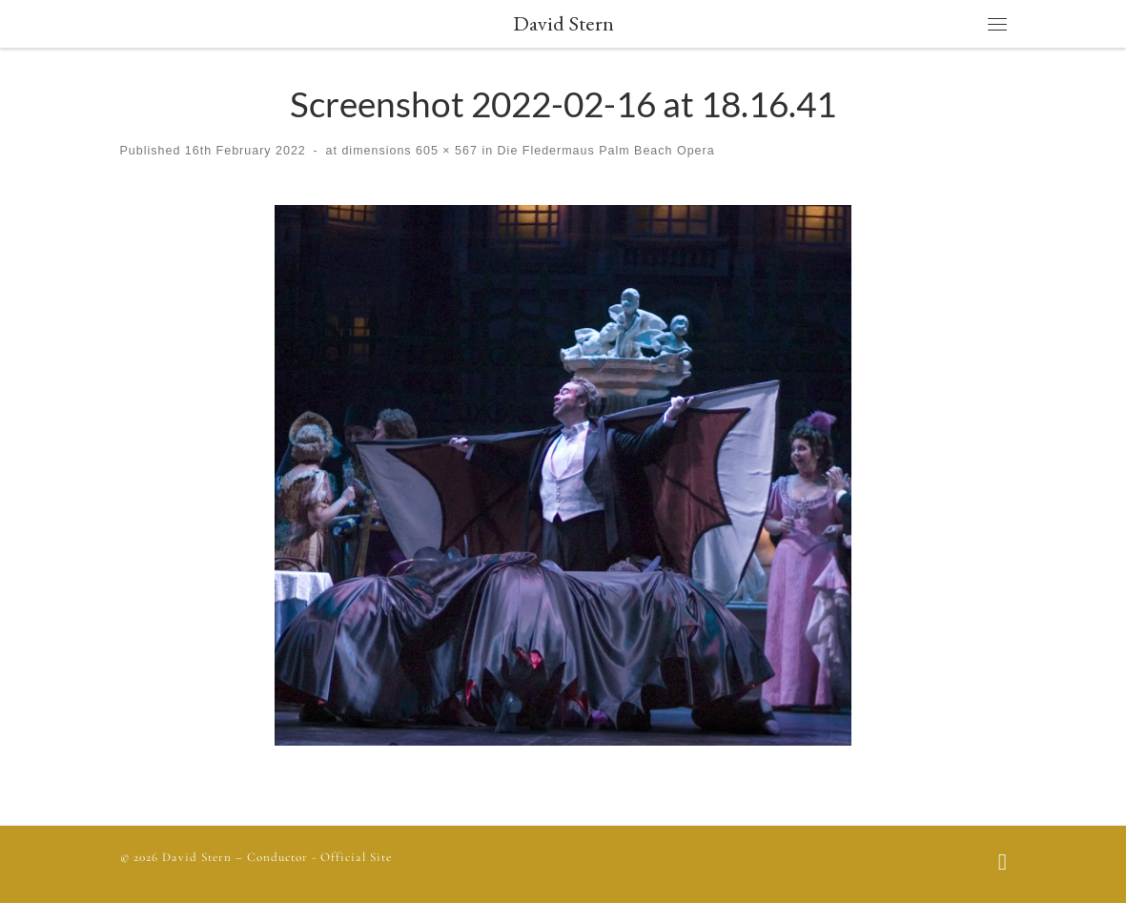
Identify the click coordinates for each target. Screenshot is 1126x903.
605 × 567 (445, 150)
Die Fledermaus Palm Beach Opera (604, 150)
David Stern (197, 857)
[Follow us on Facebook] (1002, 864)
